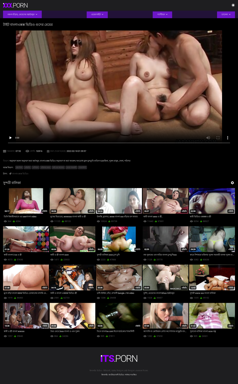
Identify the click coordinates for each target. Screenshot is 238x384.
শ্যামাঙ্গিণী (82, 167)
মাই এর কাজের (58, 167)
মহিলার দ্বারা (45, 167)
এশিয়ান (35, 167)
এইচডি (27, 167)
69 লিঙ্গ (19, 167)
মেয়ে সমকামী (71, 167)
